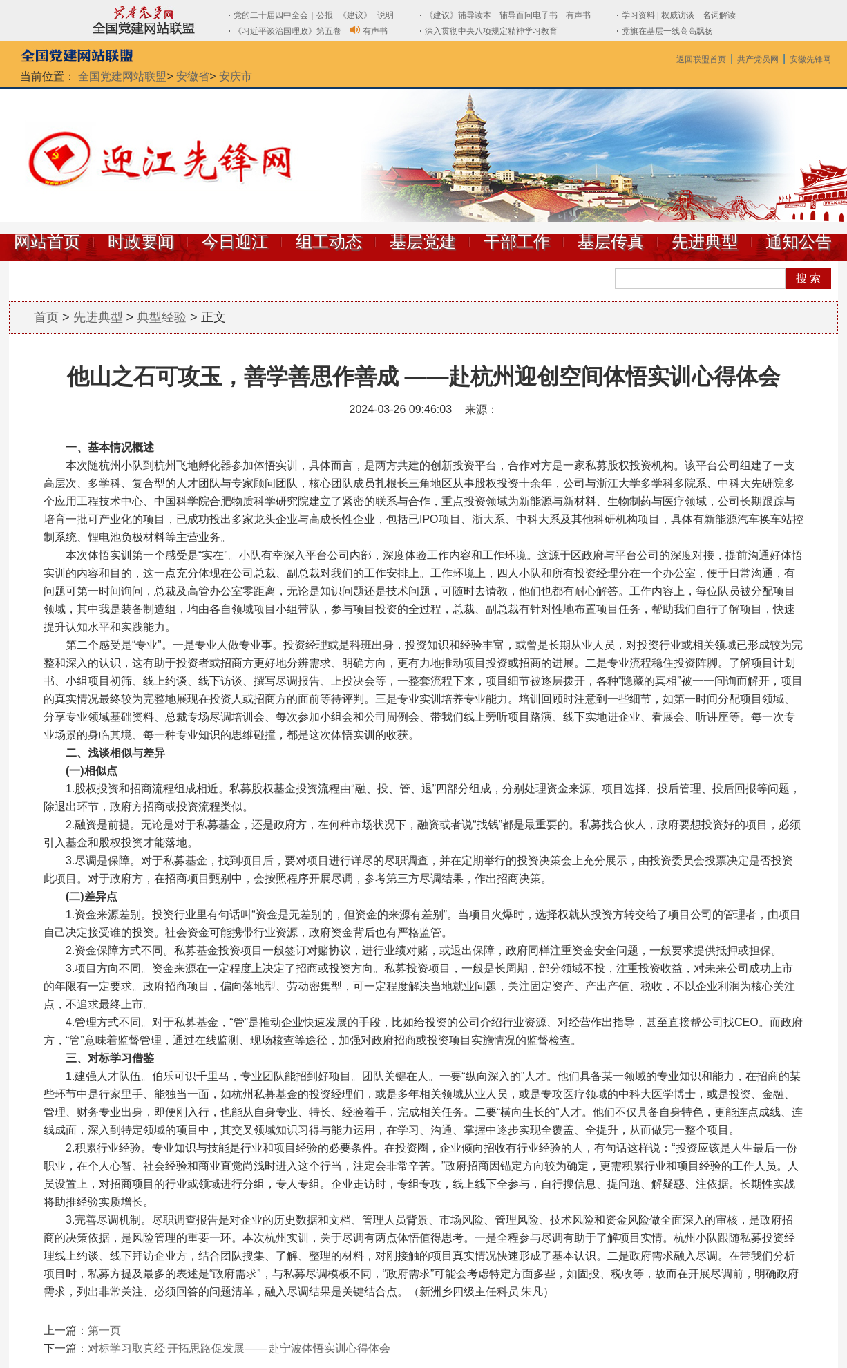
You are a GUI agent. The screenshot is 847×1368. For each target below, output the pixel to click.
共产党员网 (758, 59)
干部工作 (517, 242)
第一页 (104, 1330)
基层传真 (611, 242)
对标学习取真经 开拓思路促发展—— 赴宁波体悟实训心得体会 (239, 1348)
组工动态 (329, 242)
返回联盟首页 (701, 59)
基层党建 (423, 242)
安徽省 (192, 76)
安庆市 (235, 76)
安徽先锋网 (810, 59)
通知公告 (798, 242)
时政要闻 (141, 242)
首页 (46, 317)
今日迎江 (235, 242)
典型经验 (162, 317)
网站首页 (47, 242)
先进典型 (705, 242)
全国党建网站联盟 (122, 76)
